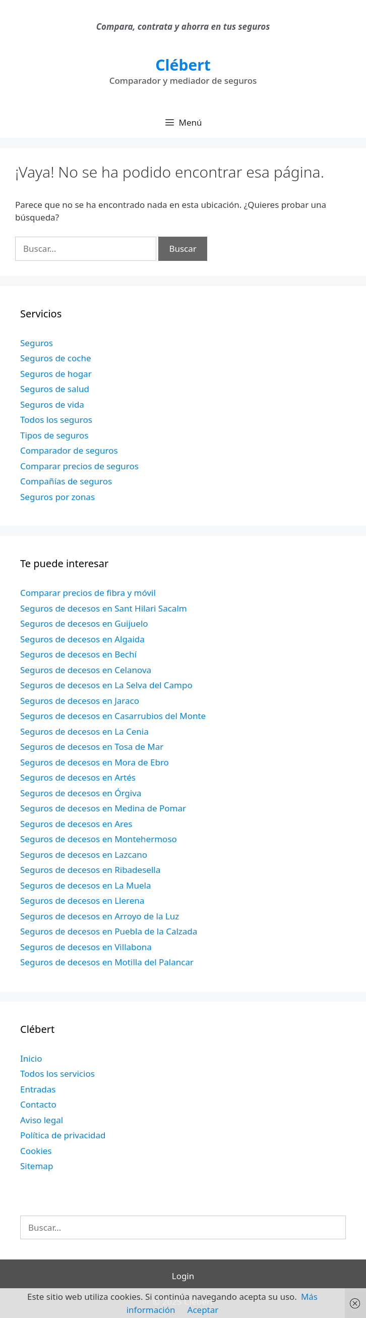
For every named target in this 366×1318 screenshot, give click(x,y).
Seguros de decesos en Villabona (86, 947)
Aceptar (203, 1309)
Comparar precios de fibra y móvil (88, 592)
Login (183, 1276)
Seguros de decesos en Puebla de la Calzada (108, 931)
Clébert (182, 64)
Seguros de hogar (56, 373)
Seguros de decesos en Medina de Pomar (103, 808)
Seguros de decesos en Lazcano (83, 854)
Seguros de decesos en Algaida (82, 639)
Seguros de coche (55, 358)
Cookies (36, 1151)
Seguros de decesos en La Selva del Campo (106, 685)
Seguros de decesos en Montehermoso (98, 839)
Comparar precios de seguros (79, 466)
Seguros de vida (52, 404)
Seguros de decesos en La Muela (85, 885)
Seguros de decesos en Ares (76, 824)
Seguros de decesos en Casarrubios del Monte (113, 716)
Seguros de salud (54, 389)
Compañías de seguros (66, 481)
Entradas (37, 1089)
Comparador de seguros (69, 450)
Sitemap (36, 1166)
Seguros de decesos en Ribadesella (90, 869)
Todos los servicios (57, 1073)
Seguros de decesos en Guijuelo (84, 623)
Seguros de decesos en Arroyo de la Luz (99, 916)
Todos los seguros (56, 419)
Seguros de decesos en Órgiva (80, 793)
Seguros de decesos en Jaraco (79, 700)
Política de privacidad (62, 1135)
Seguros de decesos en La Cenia (84, 731)
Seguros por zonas (57, 497)
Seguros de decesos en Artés (78, 777)
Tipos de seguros (54, 435)
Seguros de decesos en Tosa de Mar (91, 746)
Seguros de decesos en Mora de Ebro (94, 762)
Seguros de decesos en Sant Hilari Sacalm (103, 608)
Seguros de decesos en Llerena (82, 900)
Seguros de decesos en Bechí (78, 654)
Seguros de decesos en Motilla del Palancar (107, 962)
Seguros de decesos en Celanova (85, 670)
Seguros (36, 343)
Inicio (31, 1058)
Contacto (38, 1104)
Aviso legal (41, 1120)
